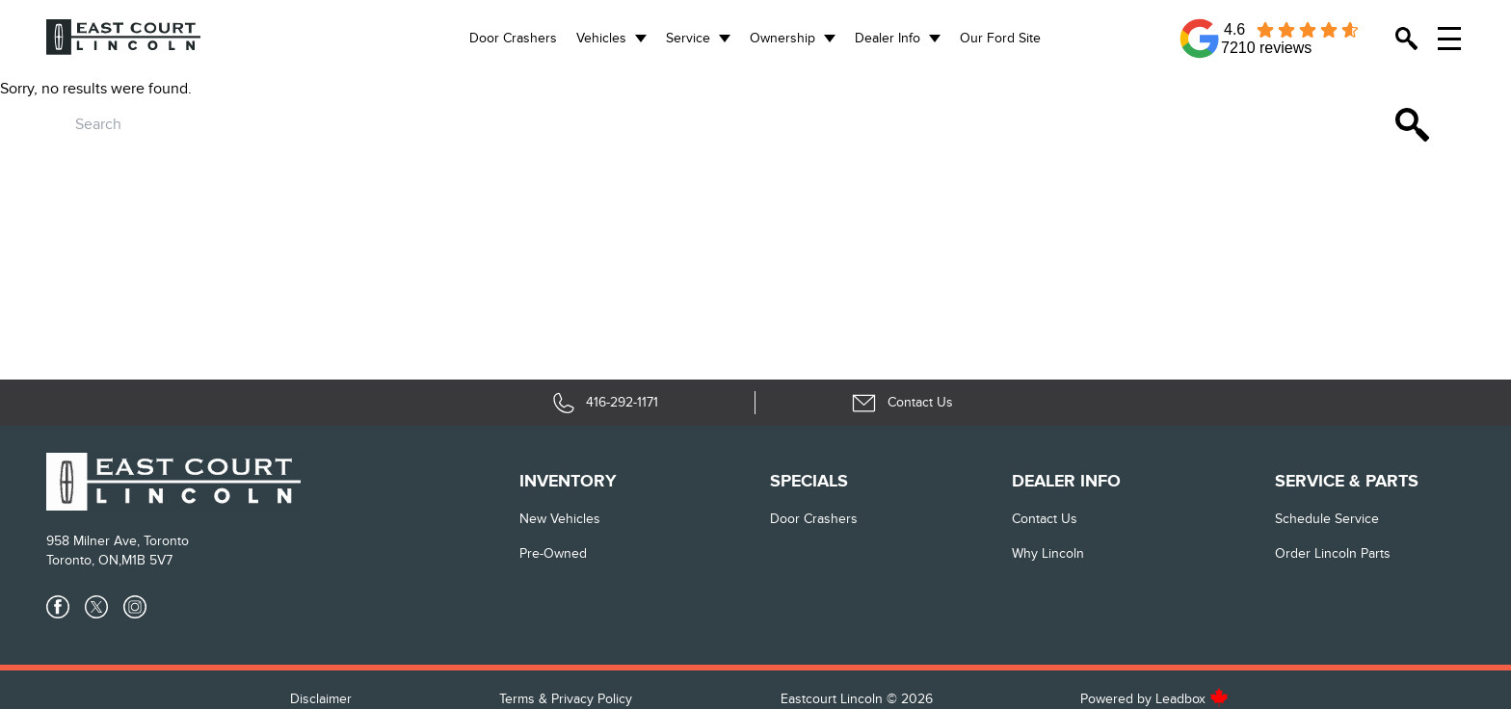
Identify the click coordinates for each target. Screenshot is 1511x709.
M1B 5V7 (146, 560)
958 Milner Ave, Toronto (117, 541)
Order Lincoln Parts (1333, 553)
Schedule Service (1327, 519)
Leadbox (1192, 699)
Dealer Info (887, 38)
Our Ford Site (1000, 38)
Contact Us (1044, 519)
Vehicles (601, 38)
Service (688, 38)
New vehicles (559, 519)
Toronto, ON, (83, 560)
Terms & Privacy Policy (565, 699)
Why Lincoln (1048, 553)
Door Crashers (513, 38)
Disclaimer (321, 699)
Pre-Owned (553, 553)
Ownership (782, 38)
